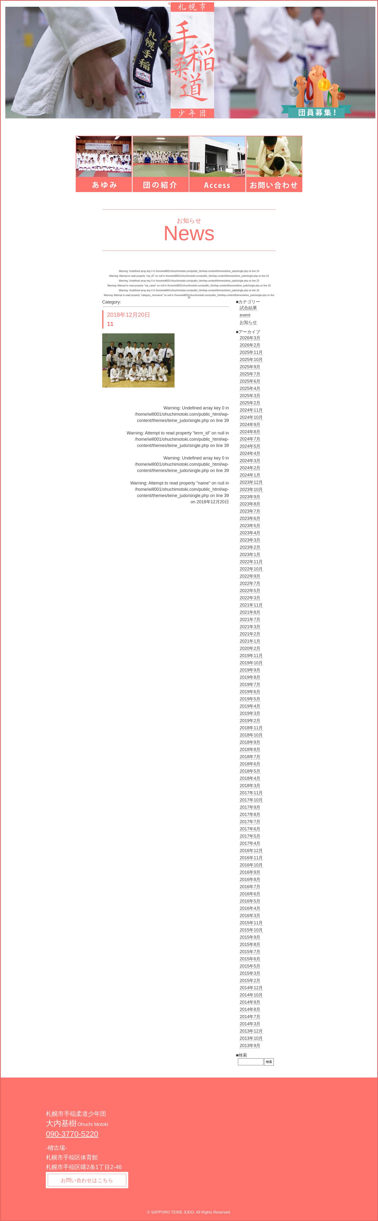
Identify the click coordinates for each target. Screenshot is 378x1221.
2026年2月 (250, 345)
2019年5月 (250, 699)
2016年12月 (251, 850)
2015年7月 (250, 951)
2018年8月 (250, 749)
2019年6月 (250, 691)
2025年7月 (250, 374)
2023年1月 (250, 554)
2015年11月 (251, 922)
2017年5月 (250, 836)
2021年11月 (251, 605)
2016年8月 (250, 879)
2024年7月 (250, 439)
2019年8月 (250, 677)
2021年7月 (250, 619)
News (189, 233)
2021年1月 (250, 641)
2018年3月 (250, 785)
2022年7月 (250, 583)
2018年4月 (250, 778)
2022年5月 (250, 590)
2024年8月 (250, 431)
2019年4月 (250, 706)
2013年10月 (251, 1038)
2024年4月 (250, 453)
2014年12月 (251, 987)
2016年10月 (251, 865)
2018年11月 (251, 727)
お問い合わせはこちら (88, 1181)
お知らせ (248, 322)
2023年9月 (250, 496)
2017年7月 (250, 821)
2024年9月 (250, 424)
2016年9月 (250, 872)
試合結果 (248, 307)
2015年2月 (250, 980)
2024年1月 (250, 475)
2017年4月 (250, 843)
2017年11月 (251, 792)
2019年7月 (250, 684)
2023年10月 (251, 489)
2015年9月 (250, 937)
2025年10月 (251, 359)
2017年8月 (250, 814)
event (245, 315)
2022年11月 (251, 561)
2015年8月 (250, 944)
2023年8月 (250, 504)
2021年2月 (250, 634)
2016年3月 (250, 915)
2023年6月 (250, 518)
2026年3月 (250, 338)
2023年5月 (250, 525)
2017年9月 (250, 807)
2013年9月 (250, 1045)
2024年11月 (251, 410)
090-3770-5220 (72, 1134)
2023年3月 (250, 540)
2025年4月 (250, 388)
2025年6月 (250, 381)
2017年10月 (251, 800)
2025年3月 (250, 395)
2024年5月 (250, 446)
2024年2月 (250, 467)
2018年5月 (250, 771)
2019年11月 (251, 655)
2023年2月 (250, 547)
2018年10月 (251, 735)
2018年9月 (250, 742)
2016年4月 (250, 908)
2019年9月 (250, 670)
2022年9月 (250, 576)
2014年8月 (250, 1009)
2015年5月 (250, 966)
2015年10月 (251, 930)
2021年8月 (250, 612)
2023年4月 (250, 532)
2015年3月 (250, 973)
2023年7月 (250, 511)
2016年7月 (250, 886)
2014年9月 (250, 1002)
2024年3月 (250, 460)
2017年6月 (250, 829)
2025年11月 (251, 352)
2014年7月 (250, 1016)
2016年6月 (250, 894)
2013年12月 (251, 1031)
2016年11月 (251, 857)
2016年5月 (250, 901)
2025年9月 (250, 366)
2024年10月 (251, 417)
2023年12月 (251, 482)
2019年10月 (251, 662)
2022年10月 (251, 569)
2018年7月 (250, 756)
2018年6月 (250, 764)
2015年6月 (250, 958)
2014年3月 (250, 1023)
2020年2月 (250, 648)
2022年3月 (250, 597)
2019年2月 (250, 720)
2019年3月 (250, 713)
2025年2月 (250, 403)
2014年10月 (251, 995)
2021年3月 (250, 626)
